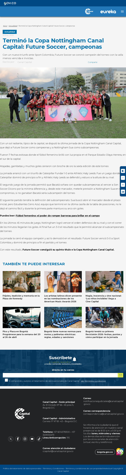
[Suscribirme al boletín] (120, 375)
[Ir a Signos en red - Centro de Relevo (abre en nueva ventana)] (123, 191)
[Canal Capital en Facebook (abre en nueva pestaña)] (17, 441)
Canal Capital (25, 62)
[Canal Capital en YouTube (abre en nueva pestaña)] (32, 441)
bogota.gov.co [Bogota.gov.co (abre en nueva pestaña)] (105, 452)
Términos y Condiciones (53, 468)
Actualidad (9, 32)
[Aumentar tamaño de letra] (123, 185)
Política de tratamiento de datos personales (22, 468)
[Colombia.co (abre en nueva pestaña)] (120, 452)
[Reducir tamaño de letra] (123, 178)
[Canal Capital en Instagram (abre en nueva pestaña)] (25, 441)
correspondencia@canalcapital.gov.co (103, 414)
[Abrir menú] (122, 11)
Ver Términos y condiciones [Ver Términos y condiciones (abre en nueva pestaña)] (93, 381)
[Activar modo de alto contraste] (123, 171)
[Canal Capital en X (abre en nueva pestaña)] (10, 441)
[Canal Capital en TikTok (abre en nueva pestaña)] (39, 441)
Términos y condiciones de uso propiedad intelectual (89, 468)
